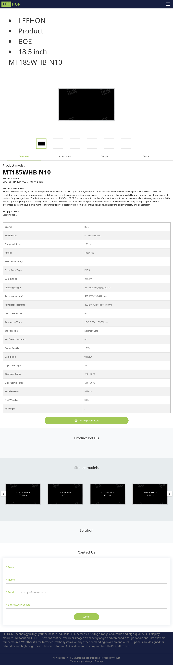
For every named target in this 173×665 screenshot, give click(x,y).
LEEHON (32, 20)
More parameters (89, 420)
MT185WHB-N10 (35, 62)
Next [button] (169, 493)
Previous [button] (3, 493)
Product (30, 30)
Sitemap (99, 661)
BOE (25, 41)
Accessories (64, 156)
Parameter (24, 156)
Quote (146, 156)
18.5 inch (32, 51)
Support (105, 156)
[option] (86, 104)
